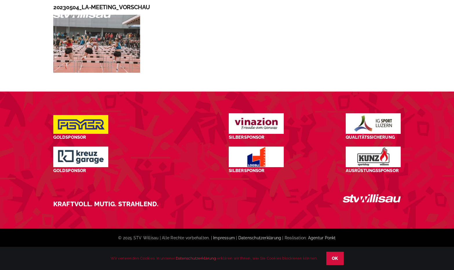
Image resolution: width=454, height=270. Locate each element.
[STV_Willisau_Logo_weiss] (372, 196)
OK (335, 258)
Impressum (224, 238)
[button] (390, 15)
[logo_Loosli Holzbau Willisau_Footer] (256, 149)
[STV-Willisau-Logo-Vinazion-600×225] (256, 115)
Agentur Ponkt (322, 238)
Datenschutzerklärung (259, 238)
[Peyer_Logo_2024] (80, 117)
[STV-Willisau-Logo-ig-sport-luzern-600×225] (373, 115)
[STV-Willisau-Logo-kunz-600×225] (373, 149)
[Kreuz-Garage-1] (80, 149)
